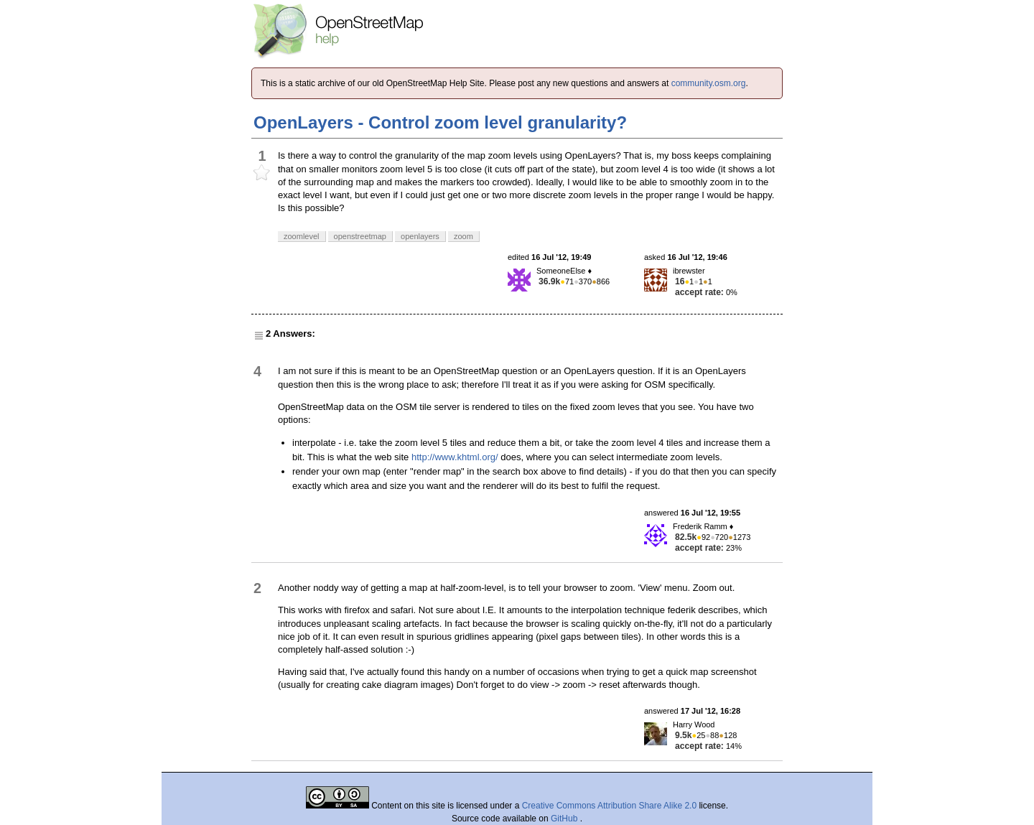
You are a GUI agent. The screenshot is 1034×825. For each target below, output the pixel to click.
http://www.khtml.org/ (454, 457)
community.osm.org (708, 83)
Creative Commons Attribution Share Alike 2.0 (609, 806)
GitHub (565, 819)
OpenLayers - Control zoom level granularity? (440, 122)
